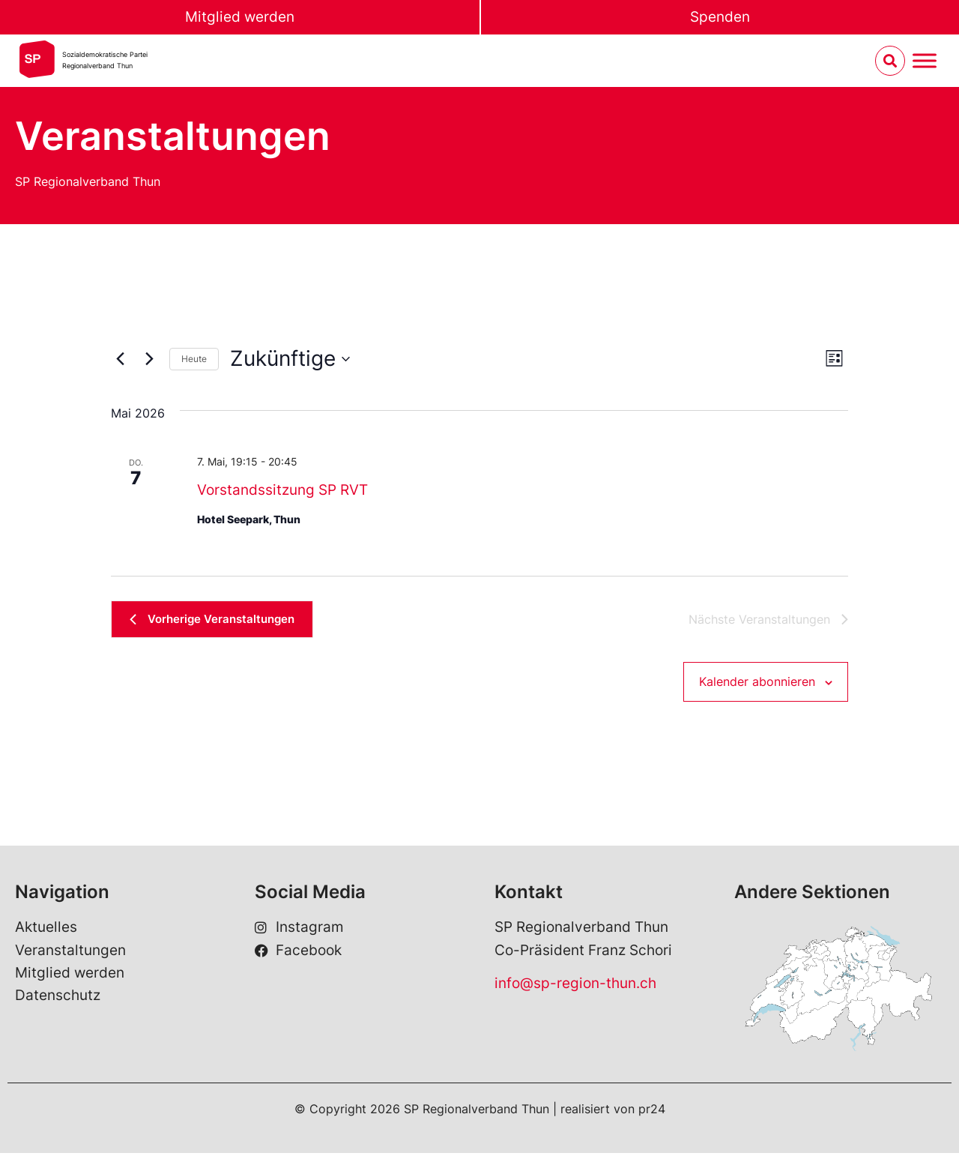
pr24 (651, 1111)
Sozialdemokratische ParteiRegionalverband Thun (105, 60)
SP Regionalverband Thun (87, 181)
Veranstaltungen (70, 952)
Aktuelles (46, 930)
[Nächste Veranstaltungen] (149, 359)
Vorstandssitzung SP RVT (282, 490)
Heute (194, 358)
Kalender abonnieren (757, 683)
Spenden (720, 16)
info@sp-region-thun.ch (575, 986)
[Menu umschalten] (925, 61)
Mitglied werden (239, 16)
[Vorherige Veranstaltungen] (120, 359)
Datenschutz (57, 998)
